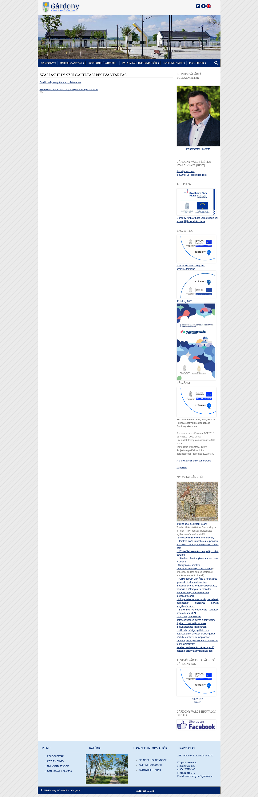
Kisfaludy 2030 (184, 301)
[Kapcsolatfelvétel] (203, 6)
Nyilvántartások (58, 766)
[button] (216, 63)
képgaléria (182, 467)
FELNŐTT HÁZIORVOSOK (153, 760)
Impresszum (145, 790)
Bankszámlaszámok (59, 771)
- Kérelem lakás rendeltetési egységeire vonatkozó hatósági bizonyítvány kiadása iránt (198, 544)
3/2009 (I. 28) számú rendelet (192, 175)
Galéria (197, 702)
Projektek (196, 63)
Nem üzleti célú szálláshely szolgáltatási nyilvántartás (69, 89)
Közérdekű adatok (102, 63)
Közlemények (55, 761)
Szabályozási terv (186, 171)
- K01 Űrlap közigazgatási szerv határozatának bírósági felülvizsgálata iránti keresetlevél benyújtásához (196, 633)
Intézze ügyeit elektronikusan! (192, 524)
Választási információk (139, 63)
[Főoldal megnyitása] (198, 6)
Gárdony (47, 63)
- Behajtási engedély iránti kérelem (194, 568)
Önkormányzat (71, 63)
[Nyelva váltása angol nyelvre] (208, 6)
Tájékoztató (197, 698)
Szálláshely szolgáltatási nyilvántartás (60, 82)
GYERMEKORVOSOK (150, 765)
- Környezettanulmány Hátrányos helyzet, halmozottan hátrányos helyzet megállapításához (198, 603)
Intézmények (173, 63)
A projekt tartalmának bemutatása (194, 460)
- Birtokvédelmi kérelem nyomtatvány (195, 537)
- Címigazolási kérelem (188, 565)
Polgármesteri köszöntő (198, 149)
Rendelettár (55, 756)
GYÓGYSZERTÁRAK (150, 770)
